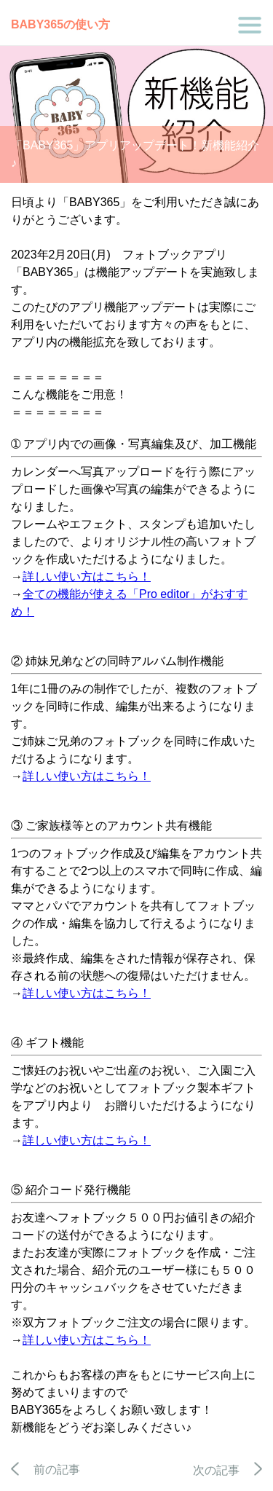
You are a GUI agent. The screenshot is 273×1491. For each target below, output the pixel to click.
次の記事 (227, 1470)
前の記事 (45, 1469)
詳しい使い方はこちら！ (87, 576)
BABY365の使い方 (60, 24)
